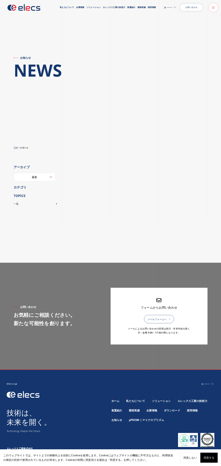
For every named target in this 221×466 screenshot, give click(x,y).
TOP (16, 147)
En (175, 7)
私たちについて (67, 7)
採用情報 (152, 7)
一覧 (16, 204)
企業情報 (80, 7)
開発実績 (142, 7)
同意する (209, 457)
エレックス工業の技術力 (114, 7)
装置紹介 (131, 7)
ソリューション (93, 7)
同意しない (190, 457)
